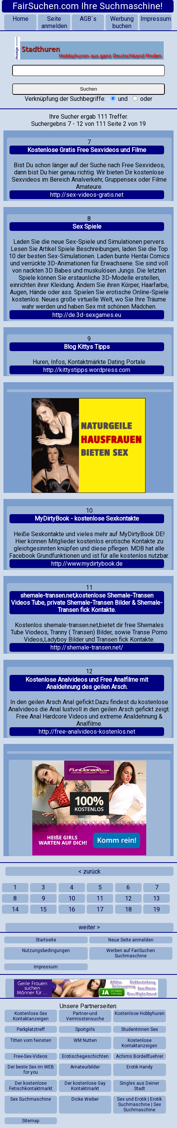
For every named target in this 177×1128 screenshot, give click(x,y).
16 (71, 909)
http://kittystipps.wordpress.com (86, 369)
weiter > (89, 927)
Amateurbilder (85, 1067)
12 (128, 898)
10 (71, 898)
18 (128, 909)
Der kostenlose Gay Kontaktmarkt (85, 1086)
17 (99, 909)
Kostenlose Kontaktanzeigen (139, 1043)
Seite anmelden (54, 22)
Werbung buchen (122, 22)
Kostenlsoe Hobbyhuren (139, 1013)
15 (43, 909)
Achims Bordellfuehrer (139, 1056)
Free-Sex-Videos (30, 1056)
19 (156, 909)
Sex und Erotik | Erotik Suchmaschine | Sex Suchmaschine (139, 1104)
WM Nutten (85, 1040)
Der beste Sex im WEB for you (31, 1069)
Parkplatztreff (31, 1029)
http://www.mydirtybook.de (87, 563)
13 (156, 898)
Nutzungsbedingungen (46, 950)
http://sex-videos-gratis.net (86, 194)
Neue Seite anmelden (130, 940)
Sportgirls (85, 1029)
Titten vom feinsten (30, 1040)
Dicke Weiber (85, 1099)
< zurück (89, 871)
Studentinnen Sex (139, 1029)
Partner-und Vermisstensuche (85, 1016)
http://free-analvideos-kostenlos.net (87, 731)
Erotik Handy (139, 1067)
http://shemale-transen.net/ (87, 647)
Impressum (156, 18)
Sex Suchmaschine (30, 1099)
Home (20, 18)
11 (99, 898)
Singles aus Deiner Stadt (139, 1086)
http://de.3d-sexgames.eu (86, 314)
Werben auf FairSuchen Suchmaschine (130, 953)
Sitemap (30, 1120)
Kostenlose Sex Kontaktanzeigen (31, 1016)
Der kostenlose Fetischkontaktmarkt (30, 1086)
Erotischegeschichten (85, 1056)
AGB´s (88, 18)
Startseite (46, 940)
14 (15, 909)
